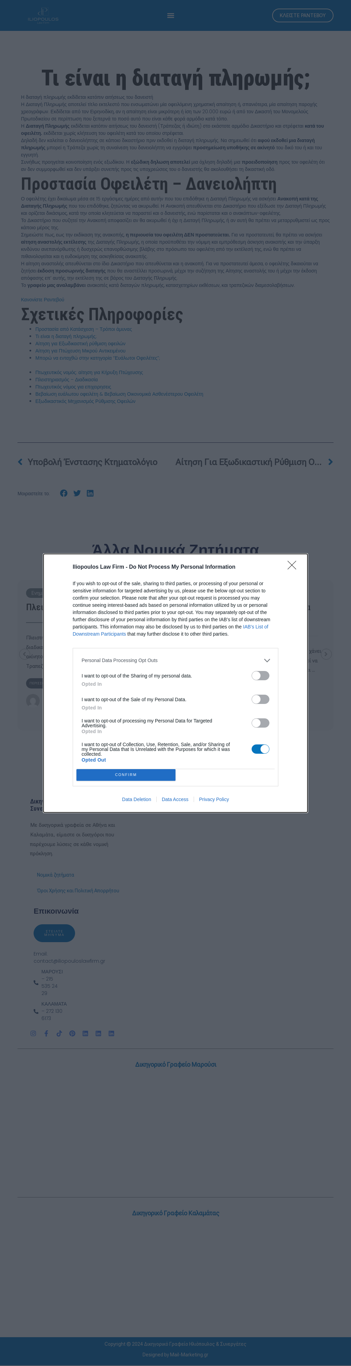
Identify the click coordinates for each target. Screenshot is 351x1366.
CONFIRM (126, 774)
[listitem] (175, 660)
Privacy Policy (214, 799)
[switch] (260, 675)
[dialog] (175, 683)
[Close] (294, 567)
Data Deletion (136, 799)
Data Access (175, 799)
